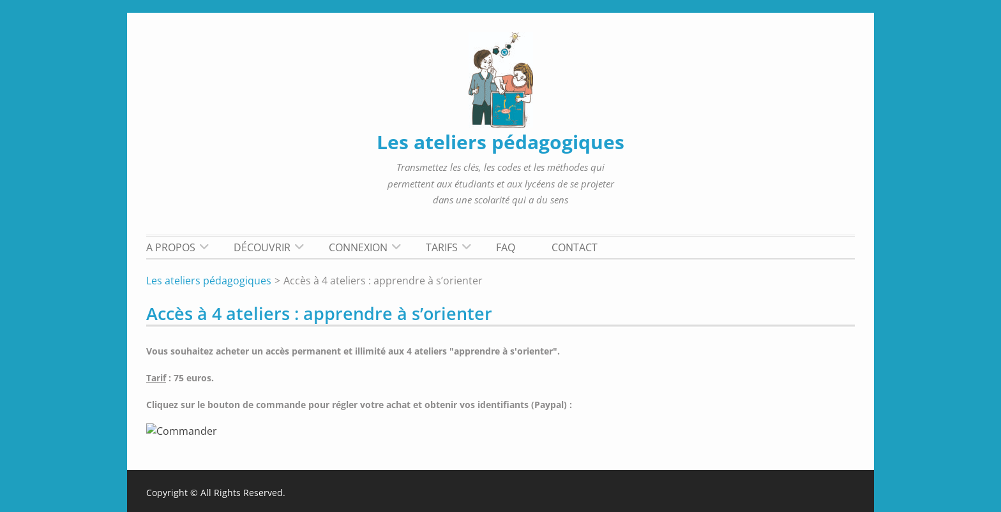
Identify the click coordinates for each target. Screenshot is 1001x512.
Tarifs (442, 247)
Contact (575, 247)
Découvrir (262, 247)
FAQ (505, 247)
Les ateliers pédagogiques (500, 142)
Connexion (358, 247)
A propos (170, 247)
